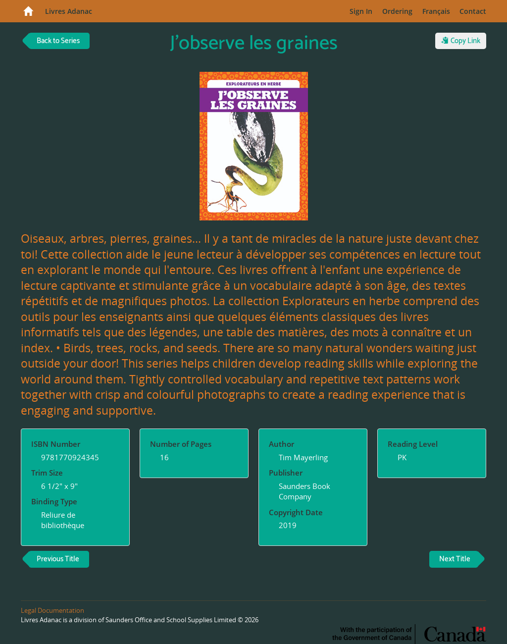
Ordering (397, 11)
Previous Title (58, 559)
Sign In (361, 11)
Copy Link (460, 41)
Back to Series (58, 41)
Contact (472, 11)
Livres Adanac (68, 11)
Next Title (454, 559)
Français (436, 11)
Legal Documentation (52, 610)
